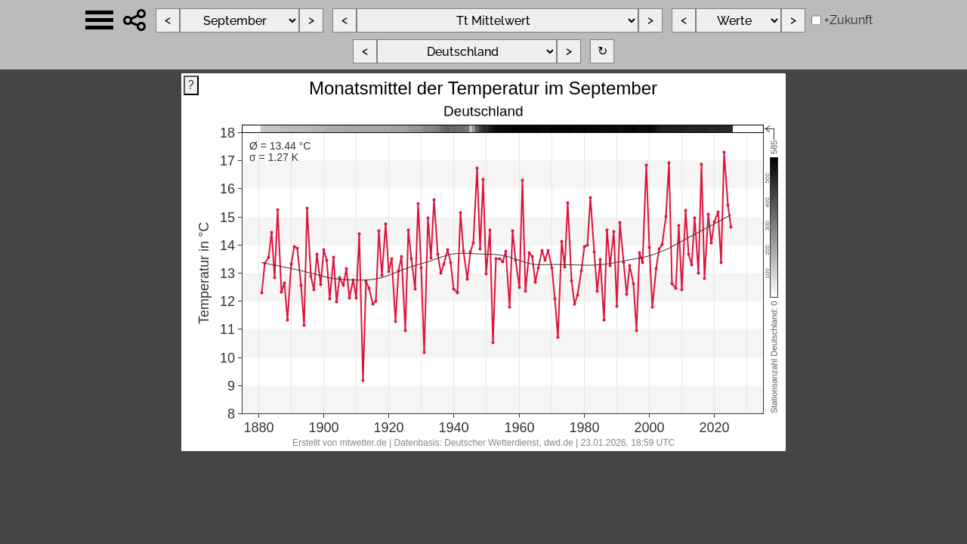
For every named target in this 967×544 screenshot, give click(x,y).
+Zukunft (848, 20)
